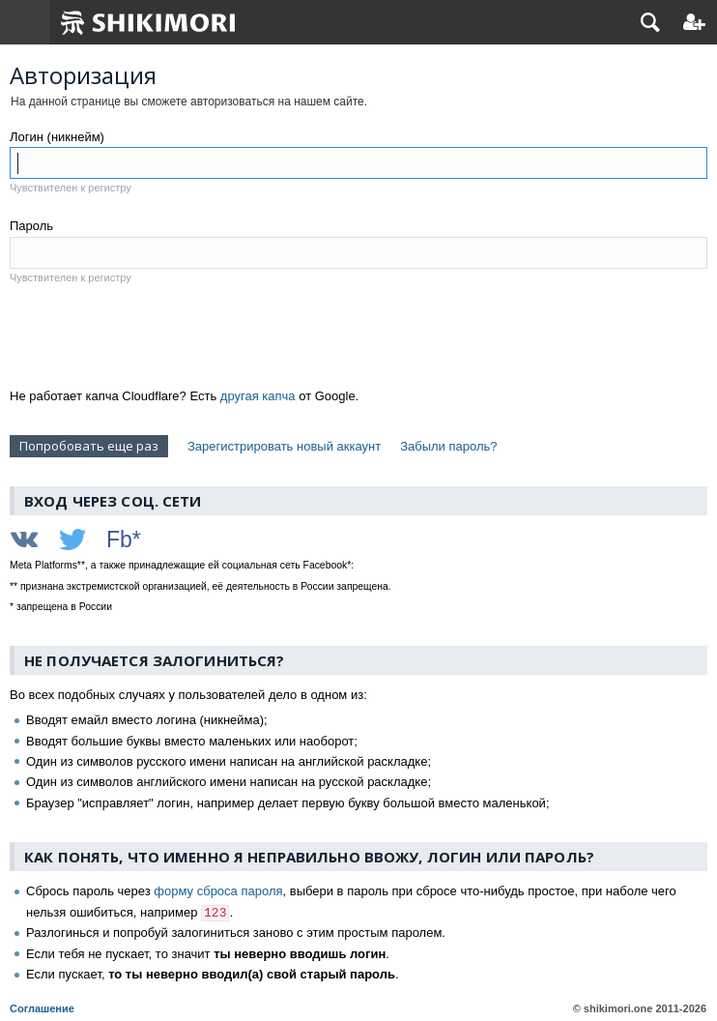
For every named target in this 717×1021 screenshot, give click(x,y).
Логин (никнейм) (57, 137)
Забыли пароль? (448, 446)
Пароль (31, 226)
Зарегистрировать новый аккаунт (284, 446)
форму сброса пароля (218, 891)
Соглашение (42, 1008)
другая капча (258, 396)
